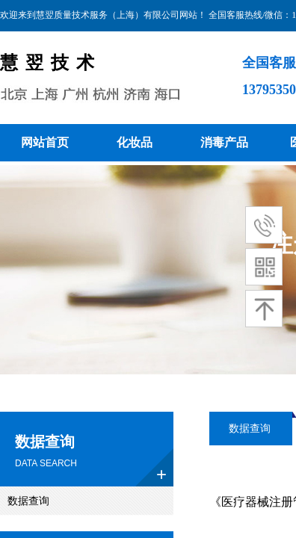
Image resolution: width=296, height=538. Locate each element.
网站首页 (45, 142)
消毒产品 (224, 142)
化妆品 (134, 142)
